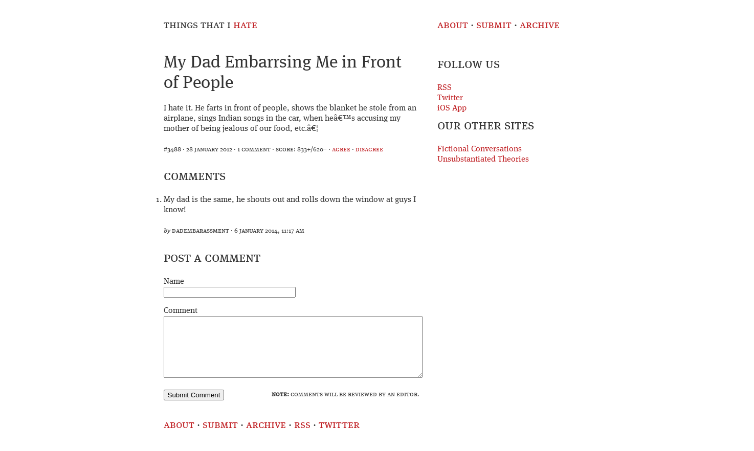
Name (174, 282)
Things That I (210, 25)
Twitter (450, 98)
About (452, 25)
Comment (180, 311)
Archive (540, 25)
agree (341, 149)
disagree (369, 149)
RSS (444, 88)
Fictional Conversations (479, 149)
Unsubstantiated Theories (483, 159)
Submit (494, 25)
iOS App (452, 108)
